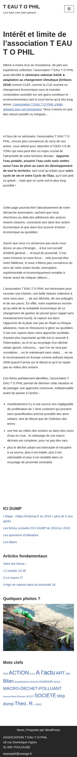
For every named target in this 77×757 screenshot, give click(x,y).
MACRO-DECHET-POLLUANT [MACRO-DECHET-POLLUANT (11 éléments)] (32, 688)
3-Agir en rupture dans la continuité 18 (29, 584)
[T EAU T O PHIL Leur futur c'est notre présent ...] (21, 9)
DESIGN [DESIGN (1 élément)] (34, 682)
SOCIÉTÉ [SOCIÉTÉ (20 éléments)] (45, 695)
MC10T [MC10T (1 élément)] (30, 696)
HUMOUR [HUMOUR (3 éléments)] (46, 681)
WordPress (52, 730)
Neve (20, 730)
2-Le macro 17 (13, 577)
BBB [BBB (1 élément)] (68, 673)
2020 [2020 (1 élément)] (5, 673)
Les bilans (10, 542)
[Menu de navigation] (69, 8)
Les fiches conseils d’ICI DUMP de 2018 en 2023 (36, 528)
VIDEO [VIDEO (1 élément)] (38, 704)
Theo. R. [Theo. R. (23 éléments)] (24, 703)
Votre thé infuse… (15, 563)
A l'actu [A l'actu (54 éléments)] (45, 672)
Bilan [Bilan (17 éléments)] (8, 681)
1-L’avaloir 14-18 (14, 570)
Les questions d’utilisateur (21, 535)
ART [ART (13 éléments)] (60, 673)
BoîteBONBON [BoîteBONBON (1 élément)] (22, 682)
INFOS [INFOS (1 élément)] (56, 682)
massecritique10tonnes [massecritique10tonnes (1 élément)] (14, 696)
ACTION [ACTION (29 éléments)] (19, 673)
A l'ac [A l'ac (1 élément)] (32, 673)
